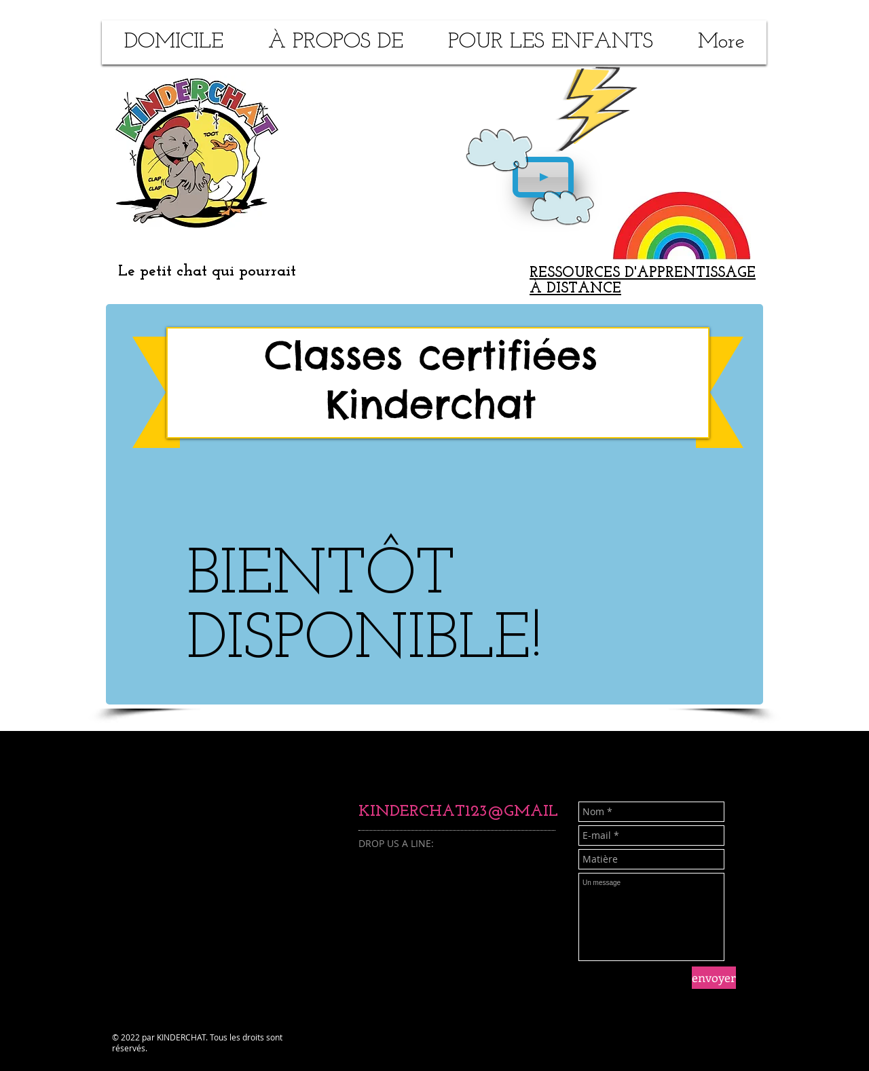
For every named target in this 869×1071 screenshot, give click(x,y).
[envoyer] (714, 977)
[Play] (543, 177)
